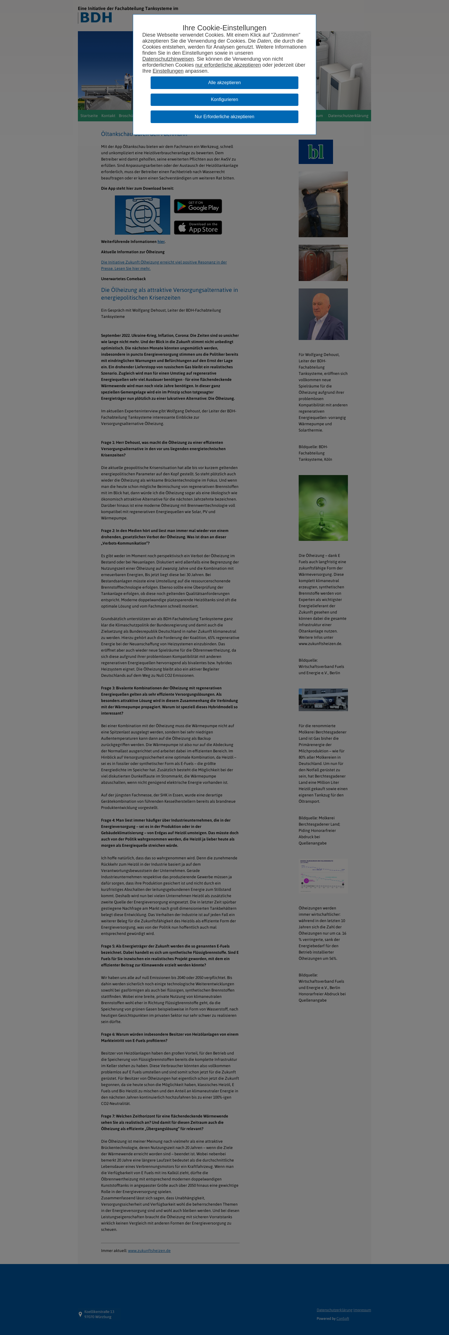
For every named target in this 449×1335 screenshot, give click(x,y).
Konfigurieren (224, 99)
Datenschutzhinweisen (168, 59)
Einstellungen (168, 71)
